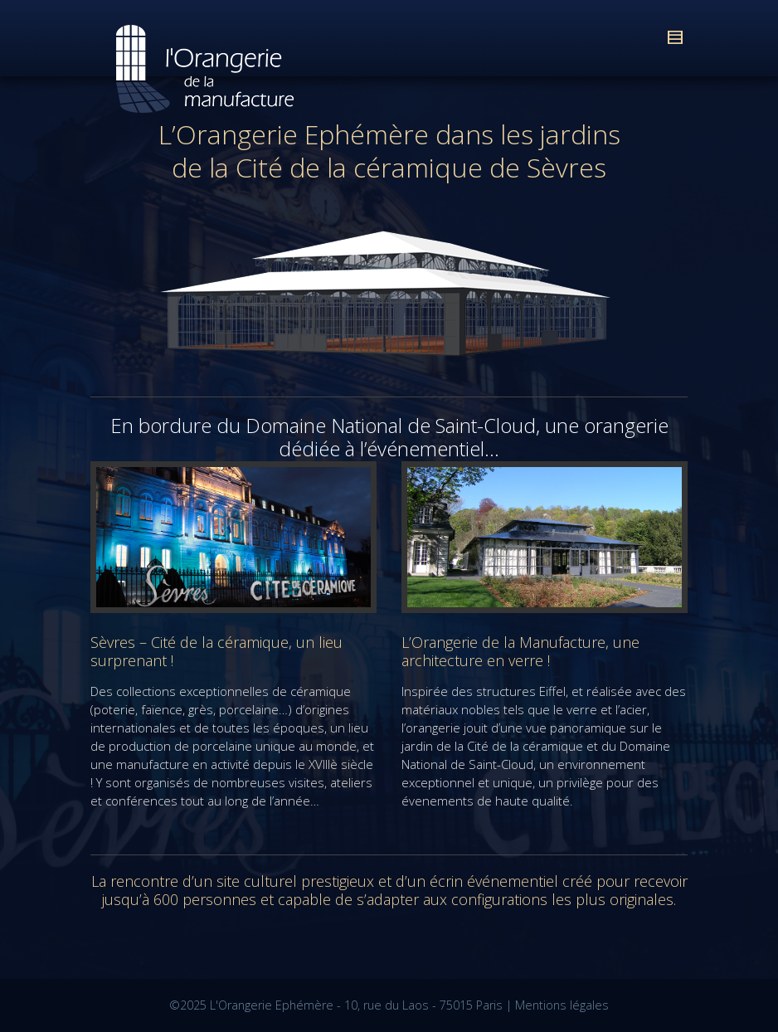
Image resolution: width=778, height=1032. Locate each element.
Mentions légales (562, 1005)
